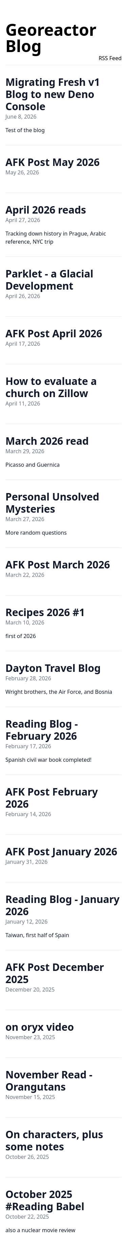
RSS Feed (110, 58)
